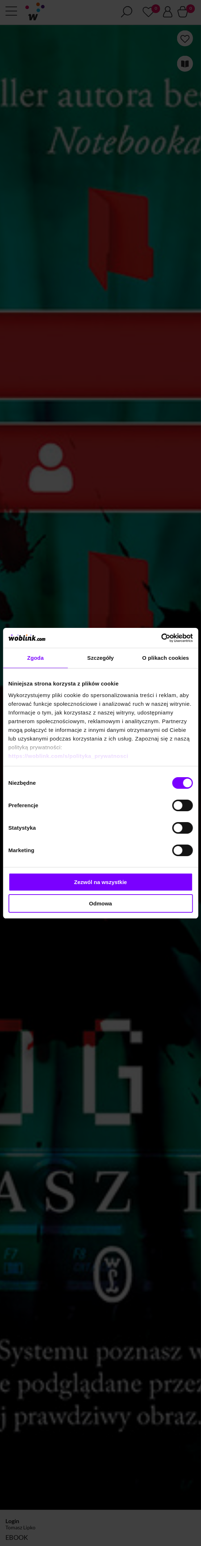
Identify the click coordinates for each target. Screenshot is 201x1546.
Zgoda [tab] (35, 658)
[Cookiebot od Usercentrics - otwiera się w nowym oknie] (161, 638)
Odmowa (100, 903)
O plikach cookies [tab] (165, 658)
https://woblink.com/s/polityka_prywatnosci (68, 756)
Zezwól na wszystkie (100, 882)
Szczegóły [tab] (100, 658)
